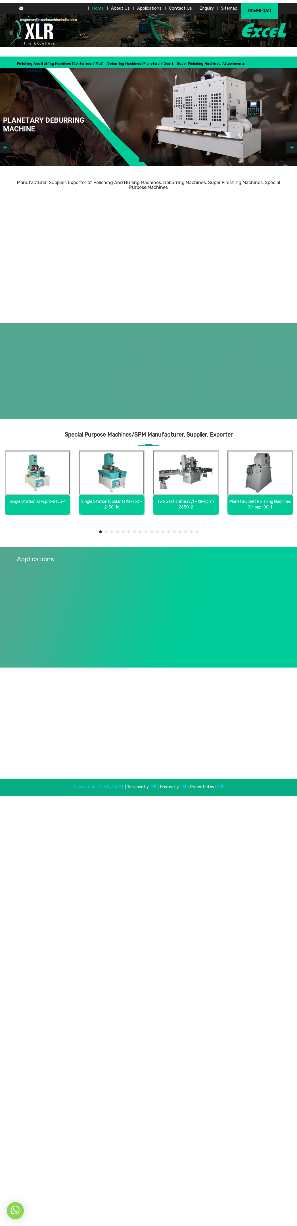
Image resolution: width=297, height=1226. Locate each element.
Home (98, 8)
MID (154, 787)
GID (184, 787)
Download (259, 10)
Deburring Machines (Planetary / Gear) (140, 64)
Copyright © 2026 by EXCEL (98, 787)
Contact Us (180, 8)
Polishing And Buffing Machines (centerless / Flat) (60, 64)
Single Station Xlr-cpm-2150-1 (37, 501)
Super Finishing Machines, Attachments (211, 64)
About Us (120, 8)
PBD (221, 787)
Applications (149, 8)
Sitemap (229, 8)
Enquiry (206, 8)
